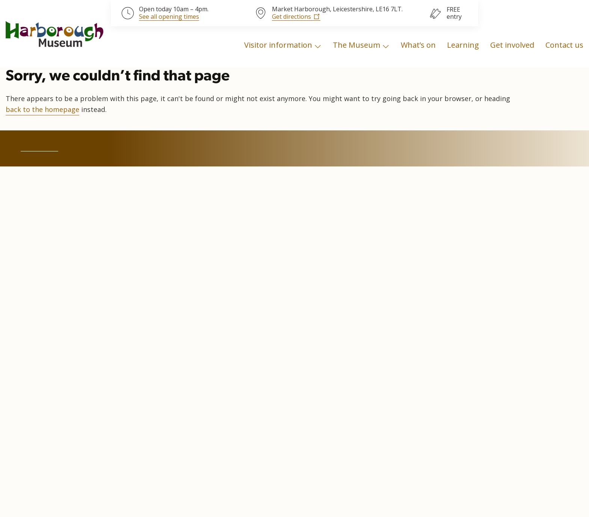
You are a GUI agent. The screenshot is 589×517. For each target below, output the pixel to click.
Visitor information (278, 45)
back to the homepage (42, 109)
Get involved (512, 45)
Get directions (291, 16)
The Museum (356, 45)
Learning (463, 45)
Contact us (564, 45)
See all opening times (169, 17)
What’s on (418, 45)
